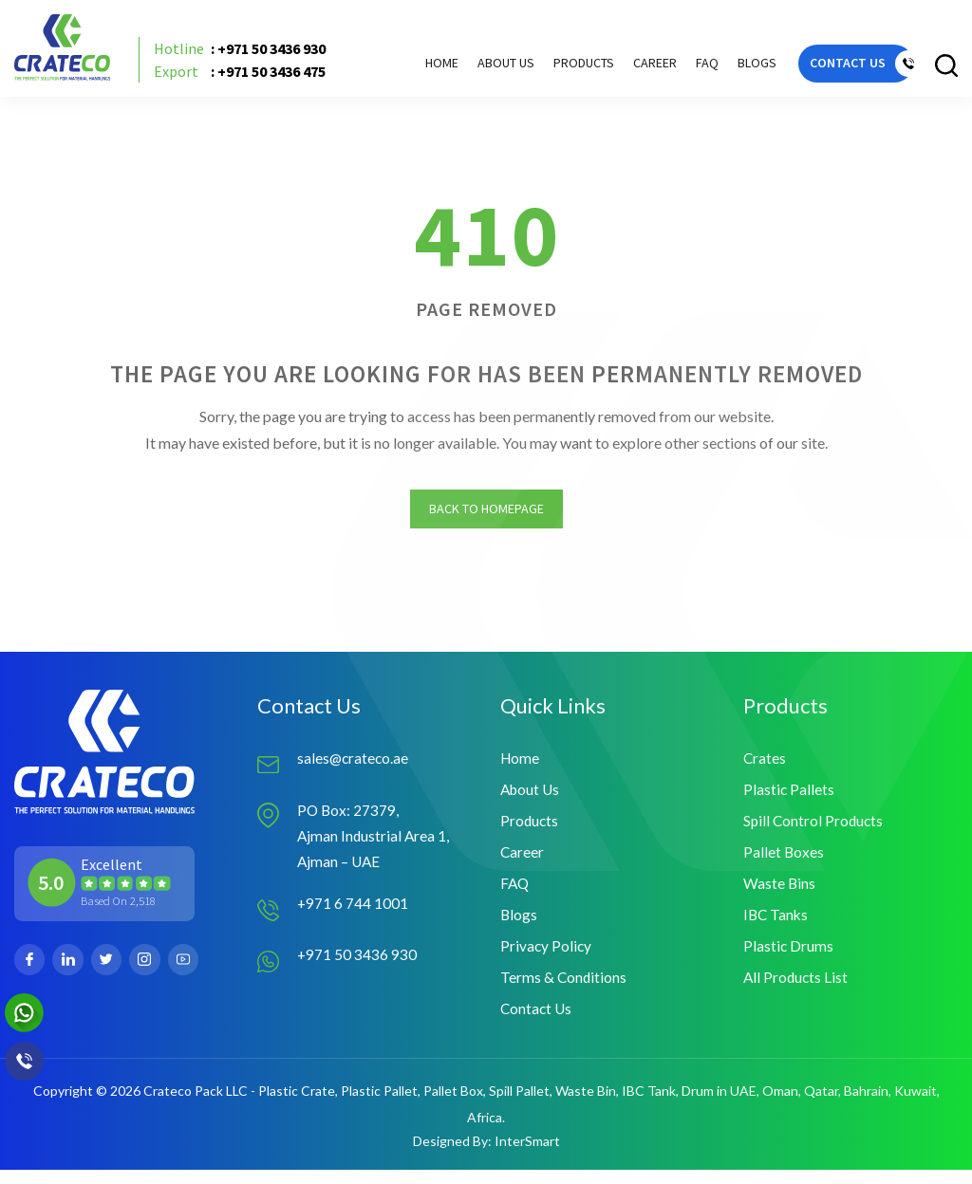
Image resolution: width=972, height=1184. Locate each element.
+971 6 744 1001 (353, 913)
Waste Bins (779, 893)
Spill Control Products (815, 829)
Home (417, 67)
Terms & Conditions (564, 990)
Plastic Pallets (789, 796)
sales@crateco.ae (354, 764)
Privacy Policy (546, 958)
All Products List (796, 990)
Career (630, 67)
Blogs (732, 67)
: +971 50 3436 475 (248, 77)
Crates (765, 764)
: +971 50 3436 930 (248, 55)
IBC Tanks (777, 925)
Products (530, 829)
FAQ (682, 67)
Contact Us (537, 1022)
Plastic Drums (788, 958)
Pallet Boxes (784, 861)
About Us (481, 67)
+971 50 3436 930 (357, 964)
